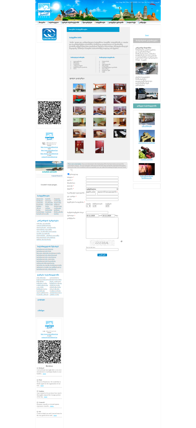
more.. (52, 401)
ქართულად (74, 170)
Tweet (147, 31)
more (44, 369)
